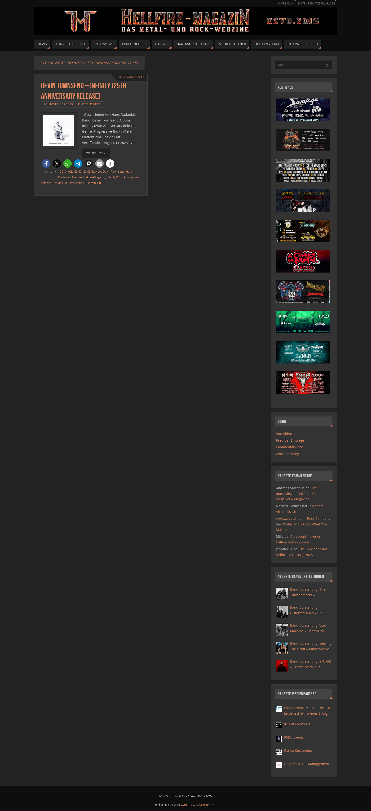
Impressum (284, 3)
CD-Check (66, 171)
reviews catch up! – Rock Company (303, 518)
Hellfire (77, 177)
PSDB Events (294, 737)
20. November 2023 (58, 104)
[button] (46, 163)
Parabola (188, 805)
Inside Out (60, 183)
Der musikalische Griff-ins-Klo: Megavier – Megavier (297, 494)
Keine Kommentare (130, 77)
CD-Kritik (80, 171)
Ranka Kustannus (298, 750)
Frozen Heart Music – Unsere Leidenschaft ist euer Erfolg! (307, 710)
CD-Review (94, 171)
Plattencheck (89, 104)
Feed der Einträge (290, 440)
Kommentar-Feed (289, 447)
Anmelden (284, 433)
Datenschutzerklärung (315, 3)
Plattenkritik (94, 183)
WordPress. (207, 805)
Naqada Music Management (306, 764)
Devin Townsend (113, 171)
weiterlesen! (96, 153)
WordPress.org (287, 454)
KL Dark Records (297, 724)
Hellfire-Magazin (94, 177)
